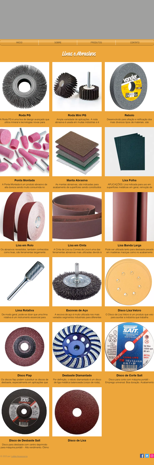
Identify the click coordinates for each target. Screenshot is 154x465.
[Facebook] (142, 456)
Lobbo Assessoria (19, 456)
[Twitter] (147, 456)
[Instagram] (152, 456)
